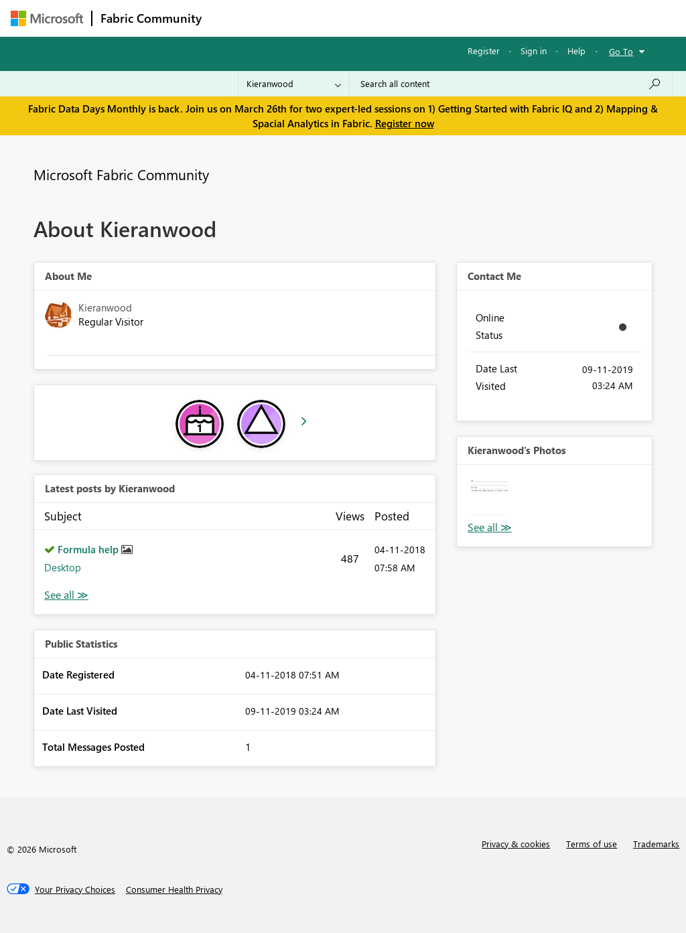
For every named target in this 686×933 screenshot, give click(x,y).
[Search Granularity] (293, 83)
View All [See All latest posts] (66, 595)
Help (576, 50)
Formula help (89, 549)
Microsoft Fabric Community (121, 174)
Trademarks (656, 843)
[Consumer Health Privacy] (174, 889)
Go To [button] (621, 51)
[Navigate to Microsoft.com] (47, 18)
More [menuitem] (511, 17)
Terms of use (591, 843)
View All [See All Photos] (490, 527)
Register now (404, 123)
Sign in (534, 50)
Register (484, 50)
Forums (232, 17)
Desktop (62, 567)
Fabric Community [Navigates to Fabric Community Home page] (151, 18)
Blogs (465, 17)
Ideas (346, 17)
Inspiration (291, 17)
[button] (489, 497)
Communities (406, 17)
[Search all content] (511, 83)
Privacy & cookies (516, 843)
